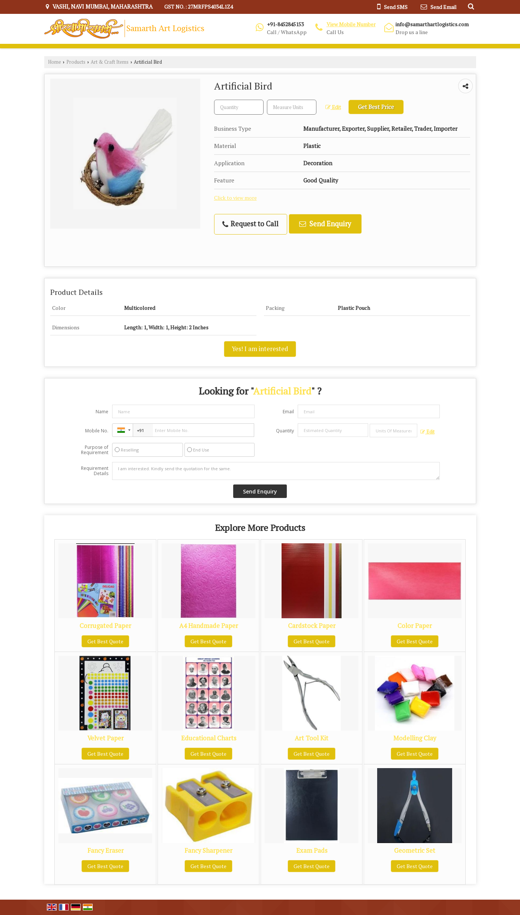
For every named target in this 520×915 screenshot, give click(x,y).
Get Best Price (376, 107)
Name (102, 411)
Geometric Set (414, 850)
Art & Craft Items (110, 62)
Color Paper (414, 626)
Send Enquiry (325, 223)
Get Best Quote (105, 641)
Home (54, 62)
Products (75, 62)
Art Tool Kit (311, 738)
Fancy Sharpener (208, 850)
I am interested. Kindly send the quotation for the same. (276, 471)
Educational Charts (208, 738)
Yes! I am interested (260, 349)
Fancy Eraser (105, 850)
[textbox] (291, 107)
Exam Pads (311, 850)
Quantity (285, 431)
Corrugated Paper (105, 626)
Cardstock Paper (312, 626)
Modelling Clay (414, 738)
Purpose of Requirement (94, 450)
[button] (351, 24)
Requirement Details (94, 471)
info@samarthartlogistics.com (432, 24)
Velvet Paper (105, 738)
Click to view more (235, 197)
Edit (333, 107)
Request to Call (250, 224)
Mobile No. (96, 431)
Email (288, 411)
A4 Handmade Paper (208, 626)
